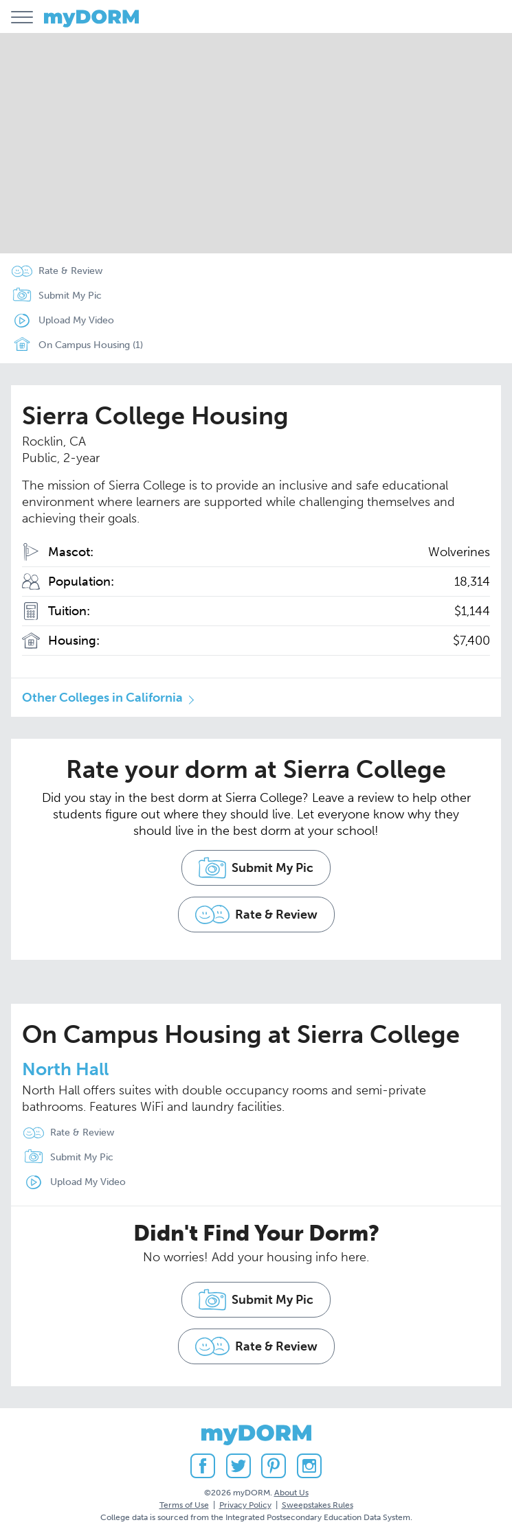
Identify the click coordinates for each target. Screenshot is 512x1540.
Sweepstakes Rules (317, 1505)
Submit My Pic (70, 295)
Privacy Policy (245, 1505)
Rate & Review (70, 271)
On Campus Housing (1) (74, 345)
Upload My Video (76, 320)
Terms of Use (184, 1505)
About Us (291, 1492)
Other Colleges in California (102, 697)
